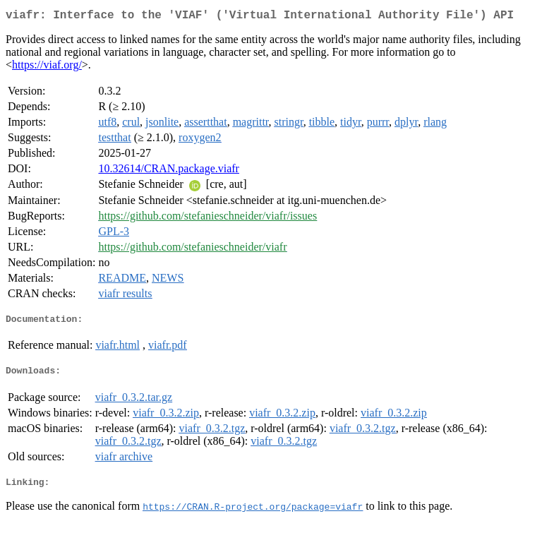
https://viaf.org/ (47, 67)
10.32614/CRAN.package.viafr (168, 171)
